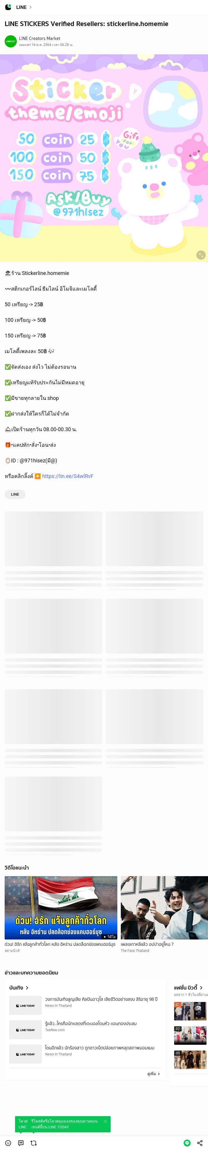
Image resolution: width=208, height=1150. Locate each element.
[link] (21, 1143)
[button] (8, 1143)
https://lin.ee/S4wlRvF (68, 476)
